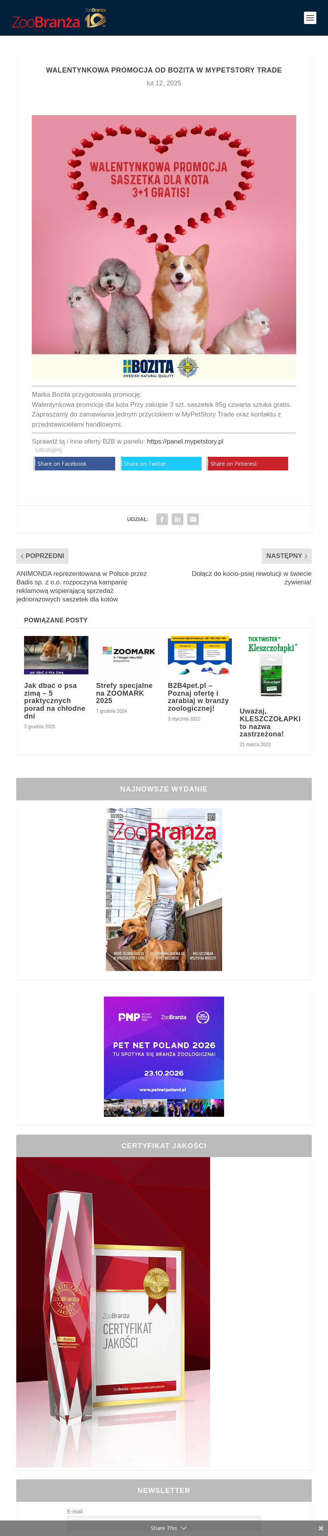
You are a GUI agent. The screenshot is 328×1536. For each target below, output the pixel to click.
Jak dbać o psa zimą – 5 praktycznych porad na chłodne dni (54, 701)
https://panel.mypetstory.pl (185, 441)
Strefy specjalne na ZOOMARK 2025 (124, 693)
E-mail (75, 1511)
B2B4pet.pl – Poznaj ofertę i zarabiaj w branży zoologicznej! (198, 697)
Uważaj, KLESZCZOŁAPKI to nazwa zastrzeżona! (270, 722)
